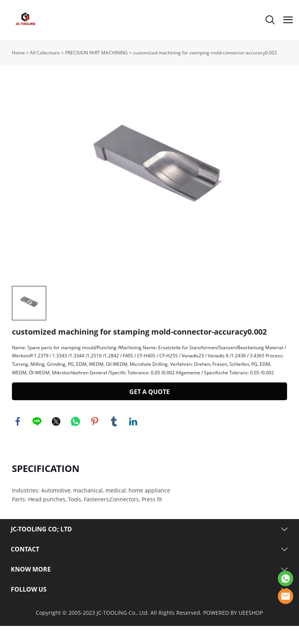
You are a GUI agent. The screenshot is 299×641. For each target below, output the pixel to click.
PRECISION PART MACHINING (96, 52)
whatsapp (75, 436)
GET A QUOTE (149, 407)
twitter (56, 436)
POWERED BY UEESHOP (233, 627)
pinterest (94, 436)
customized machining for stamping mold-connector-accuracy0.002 (205, 52)
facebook (17, 436)
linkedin (133, 436)
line (37, 436)
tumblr (114, 436)
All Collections (45, 52)
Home (18, 52)
